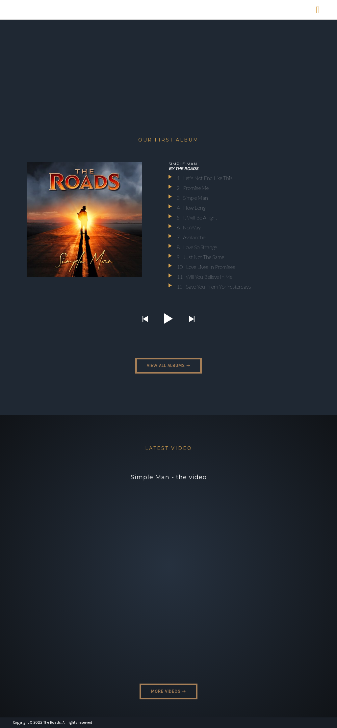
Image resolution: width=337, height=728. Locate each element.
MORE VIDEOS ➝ (168, 691)
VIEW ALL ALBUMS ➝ (168, 365)
